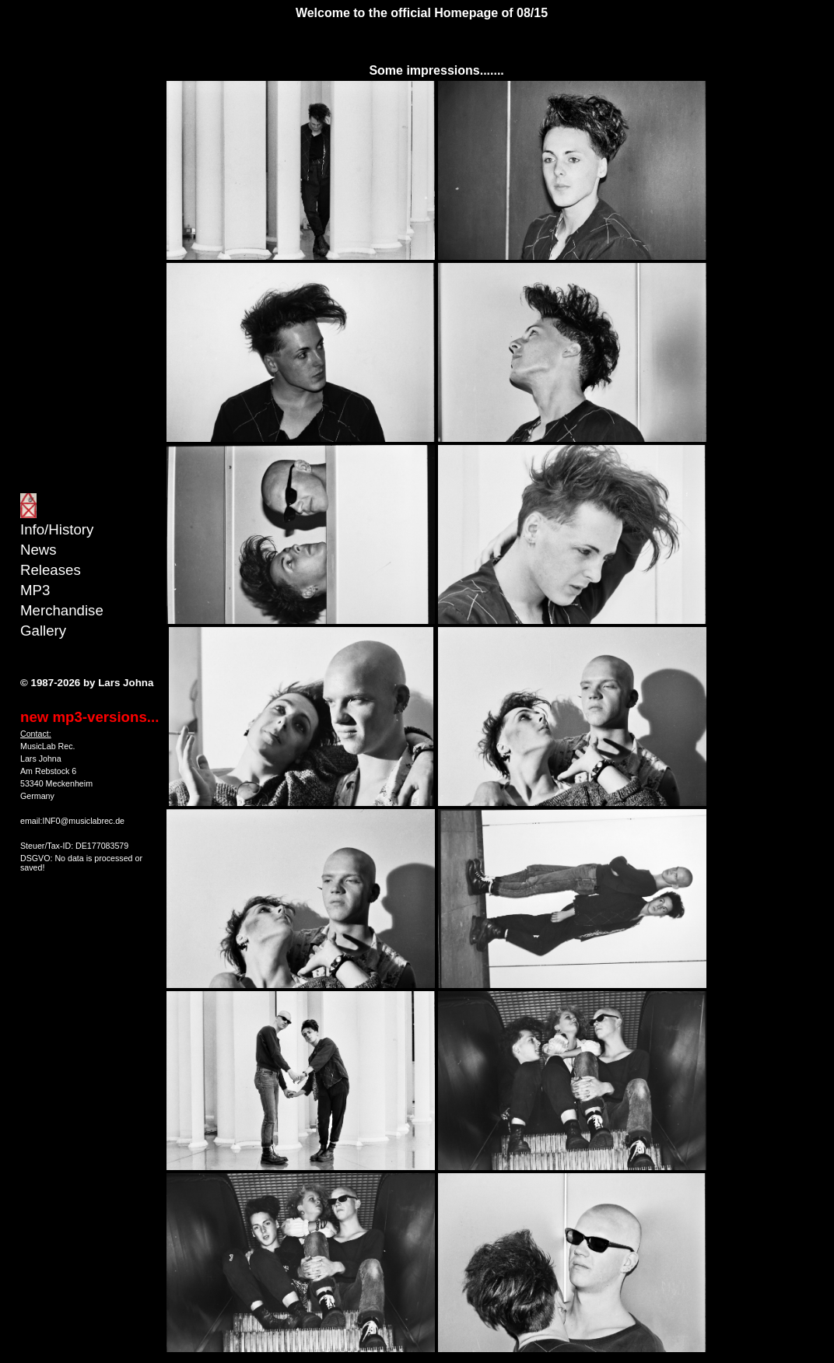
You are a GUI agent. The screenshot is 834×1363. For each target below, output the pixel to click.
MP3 (35, 590)
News (38, 549)
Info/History (56, 529)
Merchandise (61, 610)
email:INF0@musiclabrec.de (72, 820)
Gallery (43, 630)
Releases (50, 570)
